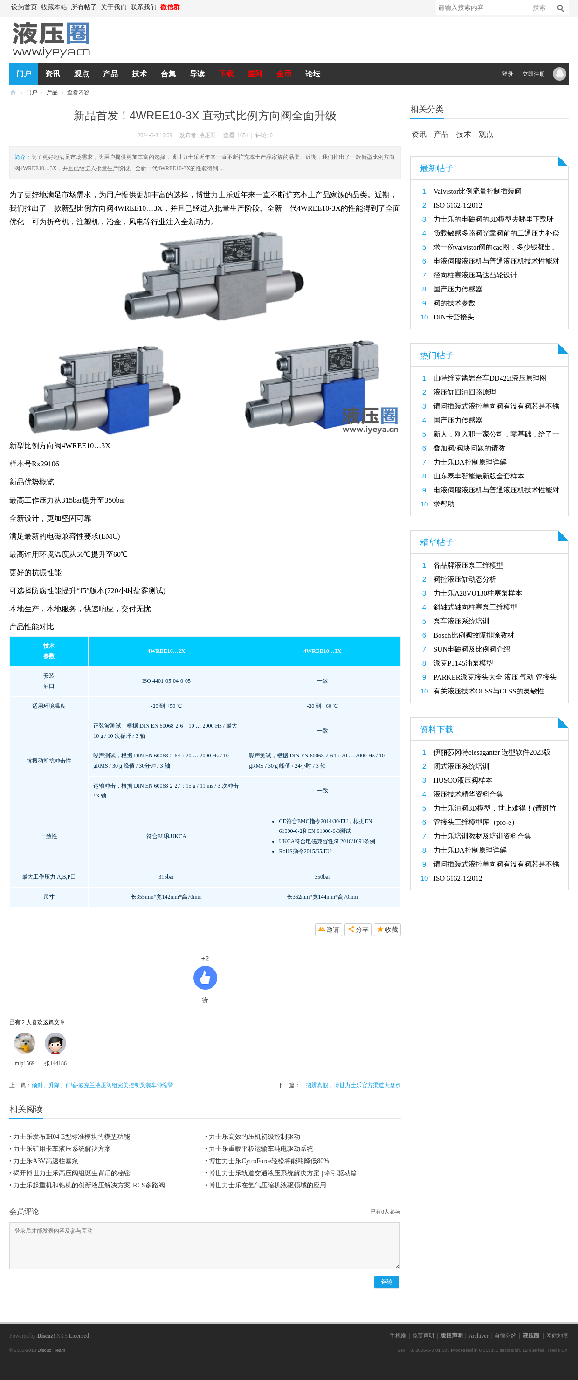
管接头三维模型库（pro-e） (476, 822)
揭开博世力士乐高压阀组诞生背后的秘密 (72, 1173)
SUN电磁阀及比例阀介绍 (472, 649)
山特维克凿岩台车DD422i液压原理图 (490, 378)
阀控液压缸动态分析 (465, 579)
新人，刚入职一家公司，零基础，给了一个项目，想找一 (496, 435)
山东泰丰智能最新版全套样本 (479, 476)
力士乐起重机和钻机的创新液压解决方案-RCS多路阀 (89, 1185)
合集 (168, 74)
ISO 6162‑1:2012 (458, 205)
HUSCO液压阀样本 (463, 780)
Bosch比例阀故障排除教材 (474, 635)
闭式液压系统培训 (461, 766)
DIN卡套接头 (454, 317)
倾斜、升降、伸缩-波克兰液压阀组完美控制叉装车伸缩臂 (102, 1085)
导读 (197, 74)
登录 (507, 74)
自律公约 (505, 1335)
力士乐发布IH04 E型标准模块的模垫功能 (71, 1136)
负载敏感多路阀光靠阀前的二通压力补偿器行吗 (496, 234)
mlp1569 (25, 1063)
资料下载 (437, 729)
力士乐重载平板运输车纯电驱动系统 (261, 1148)
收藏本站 (54, 7)
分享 (362, 929)
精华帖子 (437, 542)
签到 (255, 74)
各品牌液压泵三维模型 (468, 565)
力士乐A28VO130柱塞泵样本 (478, 593)
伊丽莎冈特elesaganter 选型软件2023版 (492, 752)
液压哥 (207, 135)
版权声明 (451, 1335)
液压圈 (13, 92)
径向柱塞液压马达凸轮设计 (475, 275)
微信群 (170, 7)
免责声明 (423, 1335)
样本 (16, 464)
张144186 (55, 1063)
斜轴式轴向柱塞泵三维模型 (475, 607)
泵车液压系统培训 (461, 621)
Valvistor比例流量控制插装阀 (478, 191)
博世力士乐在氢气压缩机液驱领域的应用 (267, 1185)
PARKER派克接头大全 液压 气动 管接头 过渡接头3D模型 (495, 678)
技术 (139, 74)
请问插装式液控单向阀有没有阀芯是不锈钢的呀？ (496, 407)
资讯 (52, 74)
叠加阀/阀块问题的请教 (469, 448)
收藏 (391, 929)
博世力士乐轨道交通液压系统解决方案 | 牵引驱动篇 (283, 1173)
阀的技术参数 (454, 303)
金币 (283, 74)
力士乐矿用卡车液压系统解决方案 (62, 1148)
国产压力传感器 (458, 289)
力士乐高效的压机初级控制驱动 (254, 1136)
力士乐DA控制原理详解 (470, 462)
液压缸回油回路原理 (465, 392)
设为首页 (24, 7)
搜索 (539, 7)
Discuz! (46, 1335)
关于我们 (114, 7)
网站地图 (557, 1335)
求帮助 (444, 504)
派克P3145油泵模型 (463, 663)
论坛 (312, 74)
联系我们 (144, 7)
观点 (81, 74)
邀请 (332, 929)
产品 (110, 74)
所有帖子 (84, 7)
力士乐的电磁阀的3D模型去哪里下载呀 (494, 219)
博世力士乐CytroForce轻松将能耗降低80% (269, 1161)
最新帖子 (437, 168)
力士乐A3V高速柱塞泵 (45, 1161)
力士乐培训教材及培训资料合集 (482, 836)
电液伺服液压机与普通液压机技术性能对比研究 (496, 262)
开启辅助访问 (186, 7)
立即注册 (534, 74)
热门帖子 (437, 355)
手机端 (398, 1335)
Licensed (79, 1335)
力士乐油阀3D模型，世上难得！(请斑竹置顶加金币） (495, 809)
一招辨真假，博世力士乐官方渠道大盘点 (350, 1085)
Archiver (478, 1335)
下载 (226, 74)
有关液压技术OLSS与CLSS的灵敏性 (489, 691)
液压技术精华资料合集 (468, 794)
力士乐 (222, 195)
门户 (23, 74)
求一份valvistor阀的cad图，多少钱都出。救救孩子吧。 (496, 248)
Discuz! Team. (51, 1349)
